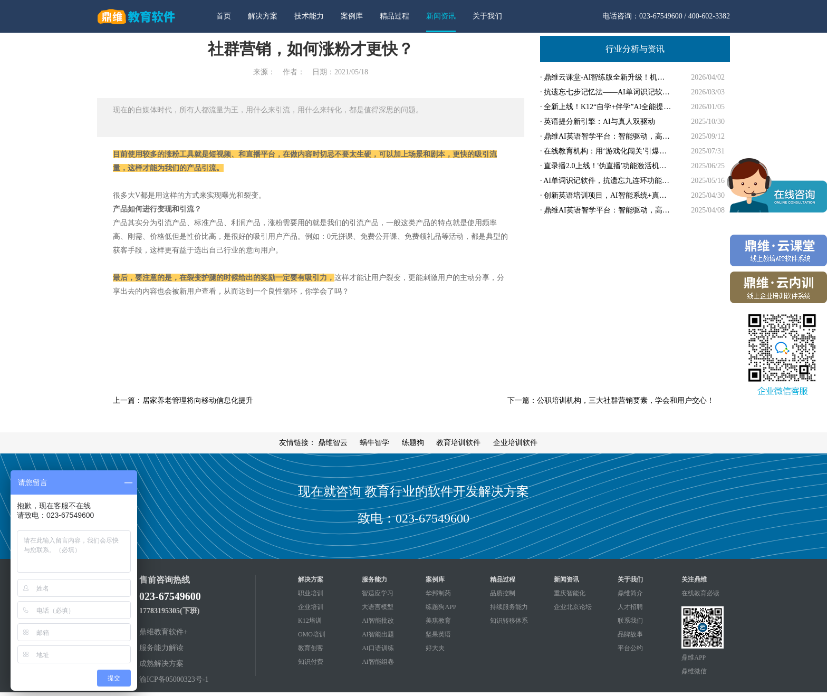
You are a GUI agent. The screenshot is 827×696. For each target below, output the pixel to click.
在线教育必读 (700, 593)
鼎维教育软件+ (163, 632)
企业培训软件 (515, 443)
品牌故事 (630, 634)
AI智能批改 (378, 620)
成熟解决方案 (161, 664)
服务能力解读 (161, 648)
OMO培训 (311, 634)
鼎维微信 (694, 671)
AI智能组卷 (378, 661)
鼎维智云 (333, 443)
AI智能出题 (378, 634)
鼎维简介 (630, 593)
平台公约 (630, 648)
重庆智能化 (569, 593)
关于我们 (487, 16)
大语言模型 (377, 607)
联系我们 (630, 620)
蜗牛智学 (374, 443)
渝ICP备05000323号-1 (173, 679)
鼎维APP (693, 657)
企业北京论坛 (573, 607)
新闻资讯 (441, 16)
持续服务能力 (509, 607)
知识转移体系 (509, 620)
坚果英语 (438, 634)
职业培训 (310, 593)
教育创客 (310, 648)
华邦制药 (438, 593)
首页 (223, 16)
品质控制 (502, 593)
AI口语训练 (378, 648)
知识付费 (310, 661)
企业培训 (310, 607)
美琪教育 (438, 620)
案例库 (352, 16)
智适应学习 (377, 593)
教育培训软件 (458, 443)
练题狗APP (441, 607)
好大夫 (435, 648)
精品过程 (394, 16)
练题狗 (413, 443)
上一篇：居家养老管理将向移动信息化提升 (183, 400)
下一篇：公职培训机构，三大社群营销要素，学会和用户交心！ (610, 400)
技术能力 (309, 16)
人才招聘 (630, 607)
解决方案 (262, 16)
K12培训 (310, 620)
